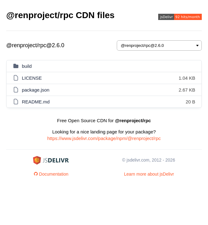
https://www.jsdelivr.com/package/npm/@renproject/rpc (104, 138)
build (27, 66)
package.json (35, 89)
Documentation (51, 174)
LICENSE (32, 78)
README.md (36, 101)
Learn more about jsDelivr (149, 174)
